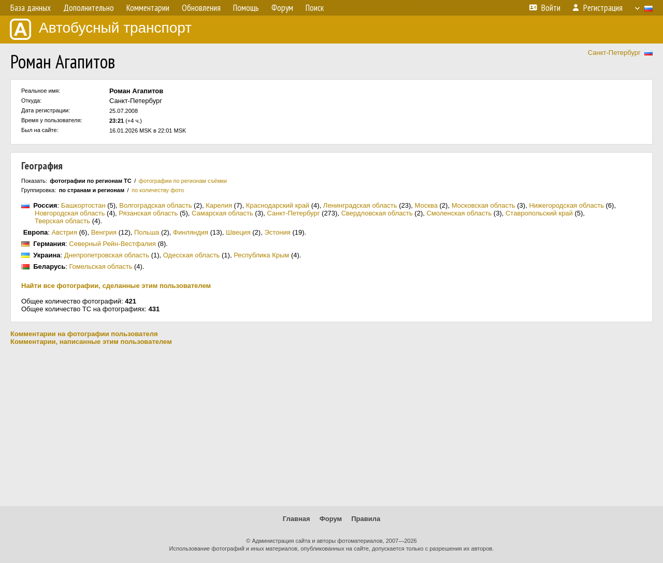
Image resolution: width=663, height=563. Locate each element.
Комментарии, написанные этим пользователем (91, 341)
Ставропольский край (539, 213)
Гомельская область (100, 266)
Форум (331, 519)
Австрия (64, 232)
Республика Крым (261, 255)
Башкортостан (83, 205)
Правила (365, 519)
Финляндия (190, 232)
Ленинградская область (360, 205)
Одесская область (191, 255)
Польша (146, 232)
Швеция (238, 232)
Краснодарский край (277, 205)
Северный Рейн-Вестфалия (112, 244)
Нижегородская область (566, 205)
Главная (296, 519)
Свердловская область (377, 213)
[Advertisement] (331, 425)
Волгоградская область (155, 205)
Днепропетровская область (106, 255)
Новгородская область (70, 213)
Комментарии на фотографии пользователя (84, 334)
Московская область (483, 205)
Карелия (219, 205)
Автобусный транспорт (101, 29)
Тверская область (62, 221)
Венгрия (104, 232)
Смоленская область (459, 213)
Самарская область (222, 213)
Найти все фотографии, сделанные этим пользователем (116, 286)
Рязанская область (148, 213)
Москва (426, 205)
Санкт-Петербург (614, 52)
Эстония (277, 232)
